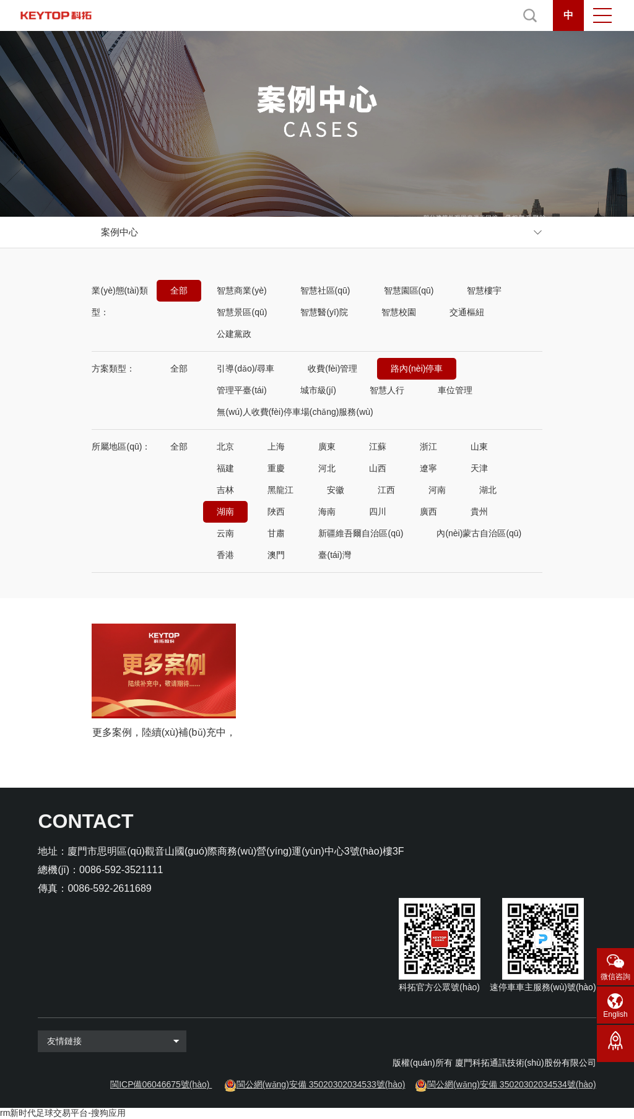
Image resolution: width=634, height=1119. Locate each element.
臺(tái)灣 (334, 555)
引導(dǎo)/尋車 (245, 368)
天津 (479, 468)
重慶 (276, 468)
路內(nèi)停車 (417, 368)
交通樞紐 (466, 312)
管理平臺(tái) (241, 390)
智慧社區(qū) (325, 290)
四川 (377, 511)
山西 (377, 468)
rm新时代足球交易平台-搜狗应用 (63, 1113)
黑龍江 (280, 490)
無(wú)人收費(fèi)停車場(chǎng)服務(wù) (295, 412)
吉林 (225, 490)
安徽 (335, 490)
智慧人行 (387, 390)
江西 (386, 490)
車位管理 (455, 390)
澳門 (276, 555)
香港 (225, 555)
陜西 (276, 511)
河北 (327, 468)
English (615, 1014)
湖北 (488, 490)
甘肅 (276, 533)
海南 (327, 511)
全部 (179, 290)
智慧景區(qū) (242, 312)
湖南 (225, 511)
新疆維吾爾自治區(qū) (360, 533)
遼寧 (428, 468)
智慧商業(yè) (241, 290)
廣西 (428, 511)
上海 (276, 446)
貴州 (479, 511)
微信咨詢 (615, 976)
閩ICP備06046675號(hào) (159, 1084)
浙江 (428, 446)
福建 (225, 468)
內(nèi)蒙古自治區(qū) (478, 533)
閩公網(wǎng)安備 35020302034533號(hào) (321, 1084)
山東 (479, 446)
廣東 (327, 446)
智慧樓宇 (484, 290)
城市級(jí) (318, 390)
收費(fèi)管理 (332, 368)
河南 (437, 490)
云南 (225, 533)
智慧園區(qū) (409, 290)
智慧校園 (398, 312)
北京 (225, 446)
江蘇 (377, 446)
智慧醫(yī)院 (323, 312)
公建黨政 (234, 334)
